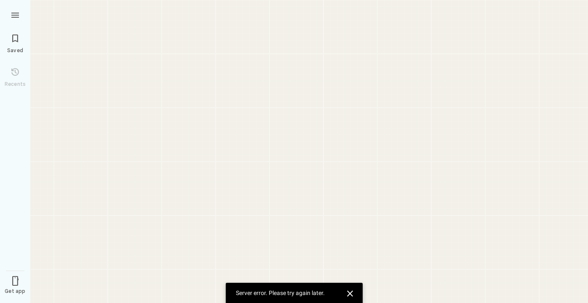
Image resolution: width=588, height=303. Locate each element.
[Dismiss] (349, 292)
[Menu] (15, 14)
